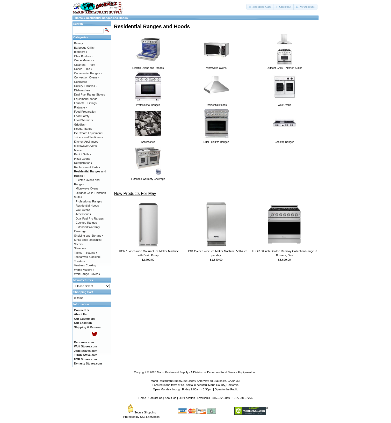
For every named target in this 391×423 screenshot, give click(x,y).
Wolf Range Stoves (87, 273)
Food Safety (81, 116)
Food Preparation (85, 111)
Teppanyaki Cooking (88, 256)
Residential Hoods (87, 205)
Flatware (80, 107)
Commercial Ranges (88, 73)
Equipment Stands (85, 98)
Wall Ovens (83, 210)
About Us (170, 397)
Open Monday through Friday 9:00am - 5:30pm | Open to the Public (195, 389)
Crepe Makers (84, 60)
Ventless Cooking (85, 265)
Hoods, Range (83, 128)
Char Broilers (83, 56)
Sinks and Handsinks (88, 239)
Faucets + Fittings (85, 103)
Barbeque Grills (85, 47)
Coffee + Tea (83, 68)
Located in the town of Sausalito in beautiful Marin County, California (195, 384)
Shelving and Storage (88, 235)
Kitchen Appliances (86, 141)
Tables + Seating (85, 252)
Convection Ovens (86, 77)
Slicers (78, 244)
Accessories (83, 214)
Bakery (78, 43)
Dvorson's (203, 397)
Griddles (80, 124)
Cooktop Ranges (86, 222)
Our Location (187, 397)
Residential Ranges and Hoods (107, 17)
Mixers (78, 150)
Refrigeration (83, 162)
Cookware (81, 81)
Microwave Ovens (85, 145)
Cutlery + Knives (85, 85)
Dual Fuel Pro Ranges (90, 218)
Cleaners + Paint (84, 64)
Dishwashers (82, 90)
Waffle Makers (84, 269)
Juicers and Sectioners (88, 137)
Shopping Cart (83, 292)
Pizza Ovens (82, 158)
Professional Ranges (89, 201)
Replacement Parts (87, 167)
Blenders (80, 51)
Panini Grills (82, 154)
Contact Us (155, 397)
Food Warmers (83, 120)
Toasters (79, 261)
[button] (260, 7)
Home (79, 17)
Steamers (80, 248)
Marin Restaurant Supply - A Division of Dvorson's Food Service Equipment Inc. (207, 372)
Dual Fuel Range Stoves (89, 94)
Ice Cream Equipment (88, 133)
